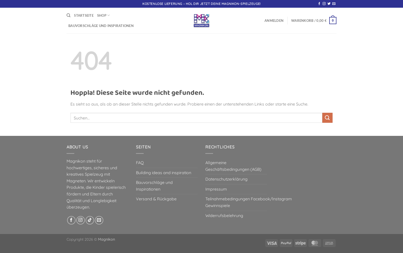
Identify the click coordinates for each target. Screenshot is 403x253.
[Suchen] (68, 15)
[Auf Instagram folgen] (324, 4)
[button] (273, 20)
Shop (103, 15)
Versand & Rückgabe (156, 198)
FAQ (140, 162)
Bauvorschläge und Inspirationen (101, 26)
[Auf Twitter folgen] (329, 4)
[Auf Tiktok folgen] (90, 220)
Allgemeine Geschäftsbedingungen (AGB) (233, 166)
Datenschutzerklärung (226, 179)
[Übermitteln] (327, 118)
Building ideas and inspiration (163, 172)
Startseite (84, 15)
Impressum (216, 189)
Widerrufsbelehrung (224, 215)
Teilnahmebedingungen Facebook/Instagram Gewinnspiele (248, 202)
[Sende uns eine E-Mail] (333, 4)
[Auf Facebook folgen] (319, 4)
